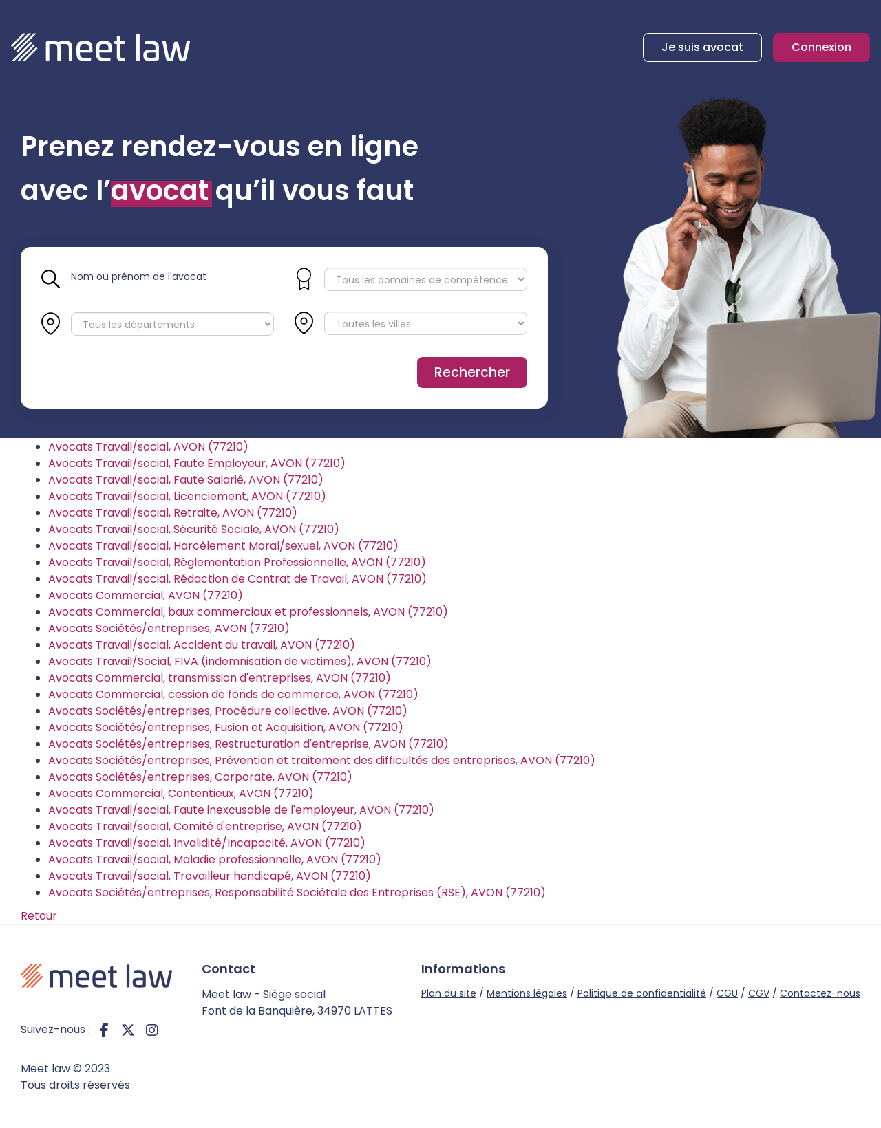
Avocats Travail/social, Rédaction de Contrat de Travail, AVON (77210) (237, 579)
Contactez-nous (820, 993)
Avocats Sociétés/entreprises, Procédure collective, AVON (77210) (227, 711)
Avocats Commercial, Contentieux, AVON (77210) (181, 793)
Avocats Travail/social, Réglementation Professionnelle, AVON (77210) (237, 562)
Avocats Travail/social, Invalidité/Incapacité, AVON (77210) (206, 843)
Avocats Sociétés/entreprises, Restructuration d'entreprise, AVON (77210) (248, 744)
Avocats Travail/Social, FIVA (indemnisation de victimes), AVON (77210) (240, 661)
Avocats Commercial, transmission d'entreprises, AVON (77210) (219, 678)
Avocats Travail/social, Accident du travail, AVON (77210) (201, 645)
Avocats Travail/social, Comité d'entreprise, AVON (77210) (205, 826)
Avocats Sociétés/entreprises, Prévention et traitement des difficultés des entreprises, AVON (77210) (321, 760)
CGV (758, 993)
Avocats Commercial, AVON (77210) (145, 595)
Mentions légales (527, 993)
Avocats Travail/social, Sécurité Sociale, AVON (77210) (193, 529)
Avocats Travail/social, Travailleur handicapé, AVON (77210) (209, 876)
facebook (104, 1029)
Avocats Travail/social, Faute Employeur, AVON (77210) (197, 463)
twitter (128, 1029)
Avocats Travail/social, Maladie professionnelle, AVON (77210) (214, 859)
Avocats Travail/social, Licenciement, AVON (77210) (187, 496)
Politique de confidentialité (641, 993)
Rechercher (472, 372)
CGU (727, 993)
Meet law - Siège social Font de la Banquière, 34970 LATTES (297, 1002)
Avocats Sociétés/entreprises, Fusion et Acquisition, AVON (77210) (225, 727)
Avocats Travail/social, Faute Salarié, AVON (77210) (185, 480)
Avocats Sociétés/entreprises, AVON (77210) (169, 628)
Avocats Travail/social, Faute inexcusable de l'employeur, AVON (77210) (241, 810)
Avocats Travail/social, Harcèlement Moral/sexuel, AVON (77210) (223, 546)
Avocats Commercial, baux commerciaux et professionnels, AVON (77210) (248, 612)
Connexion (821, 47)
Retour (39, 916)
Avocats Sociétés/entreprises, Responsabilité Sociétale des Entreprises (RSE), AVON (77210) (297, 892)
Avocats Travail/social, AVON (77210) (148, 447)
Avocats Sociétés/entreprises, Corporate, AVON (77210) (200, 777)
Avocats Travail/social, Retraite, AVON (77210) (172, 513)
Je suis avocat (702, 47)
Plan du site (448, 993)
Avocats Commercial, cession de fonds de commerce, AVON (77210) (233, 694)
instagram (152, 1029)
